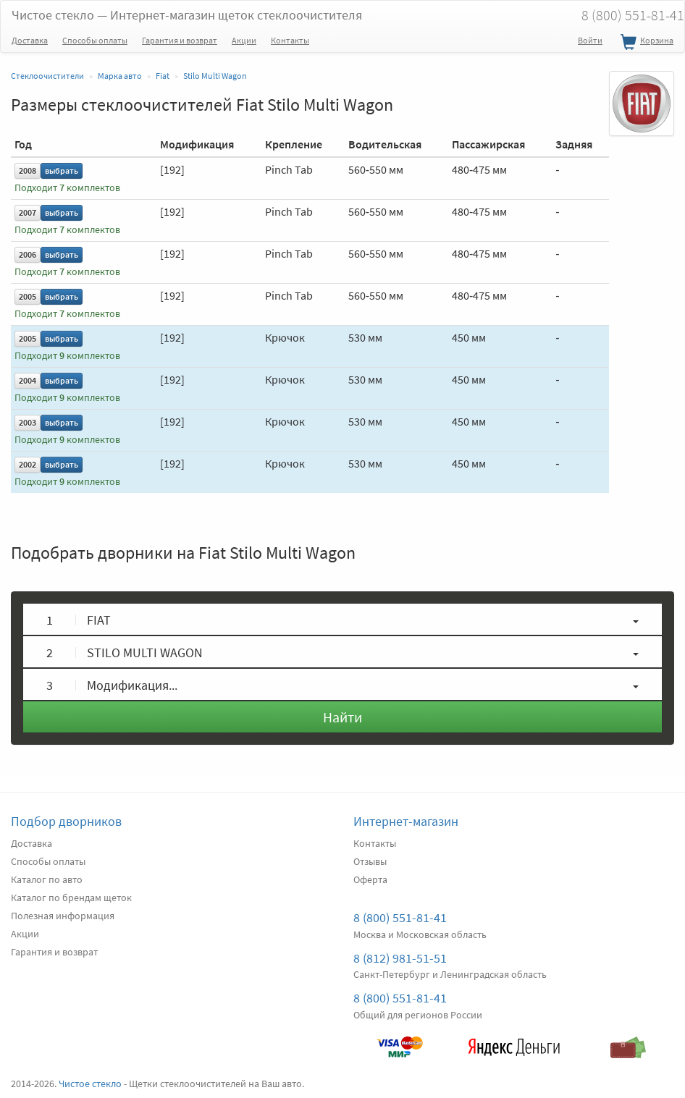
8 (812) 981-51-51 (400, 958)
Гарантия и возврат (179, 40)
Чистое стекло (187, 15)
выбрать (61, 170)
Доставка (30, 40)
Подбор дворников (66, 821)
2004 (27, 380)
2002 (27, 464)
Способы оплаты (94, 40)
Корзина (645, 42)
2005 (27, 296)
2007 (27, 212)
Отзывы (370, 861)
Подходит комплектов (67, 188)
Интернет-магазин (405, 821)
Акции (244, 40)
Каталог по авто (47, 879)
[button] (342, 619)
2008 (27, 170)
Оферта (370, 879)
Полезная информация (62, 915)
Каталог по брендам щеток (71, 897)
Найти (342, 717)
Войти (590, 40)
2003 (27, 422)
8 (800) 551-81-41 (400, 917)
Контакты (290, 40)
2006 (27, 254)
